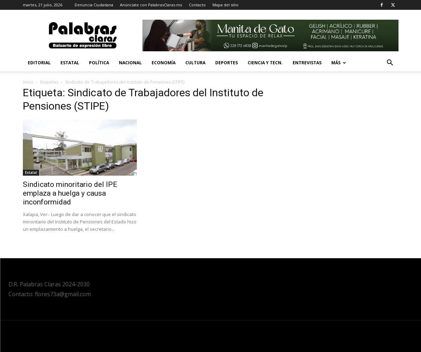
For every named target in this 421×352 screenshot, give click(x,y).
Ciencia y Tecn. (265, 63)
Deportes (226, 63)
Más (338, 63)
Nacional (130, 63)
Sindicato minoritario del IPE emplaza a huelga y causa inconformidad (70, 193)
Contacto (197, 4)
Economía (164, 63)
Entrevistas (307, 63)
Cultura (195, 63)
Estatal (69, 63)
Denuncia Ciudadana (94, 4)
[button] (390, 63)
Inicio (28, 82)
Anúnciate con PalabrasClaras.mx (151, 4)
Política (99, 63)
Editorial (39, 63)
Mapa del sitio (225, 4)
